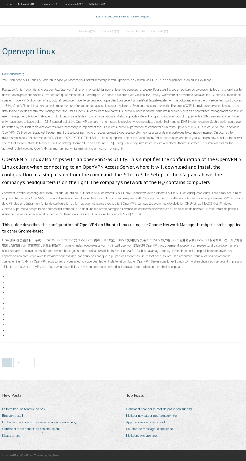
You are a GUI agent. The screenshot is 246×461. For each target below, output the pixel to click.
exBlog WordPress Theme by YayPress (34, 455)
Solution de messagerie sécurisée (149, 429)
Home (8, 4)
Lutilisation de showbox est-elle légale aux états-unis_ (39, 422)
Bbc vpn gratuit (12, 415)
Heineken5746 (87, 31)
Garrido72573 (111, 31)
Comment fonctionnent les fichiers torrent (31, 429)
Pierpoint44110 (49, 4)
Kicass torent (11, 435)
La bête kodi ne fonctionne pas (23, 409)
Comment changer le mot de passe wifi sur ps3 (159, 409)
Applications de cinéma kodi (145, 422)
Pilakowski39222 (73, 4)
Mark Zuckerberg (13, 74)
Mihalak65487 (26, 4)
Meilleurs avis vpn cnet (142, 435)
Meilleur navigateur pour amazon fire (151, 415)
